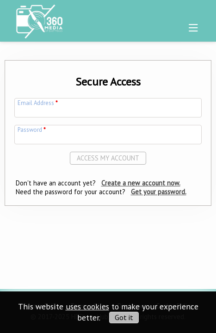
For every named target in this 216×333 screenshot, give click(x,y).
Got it (124, 317)
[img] (39, 19)
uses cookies (87, 306)
